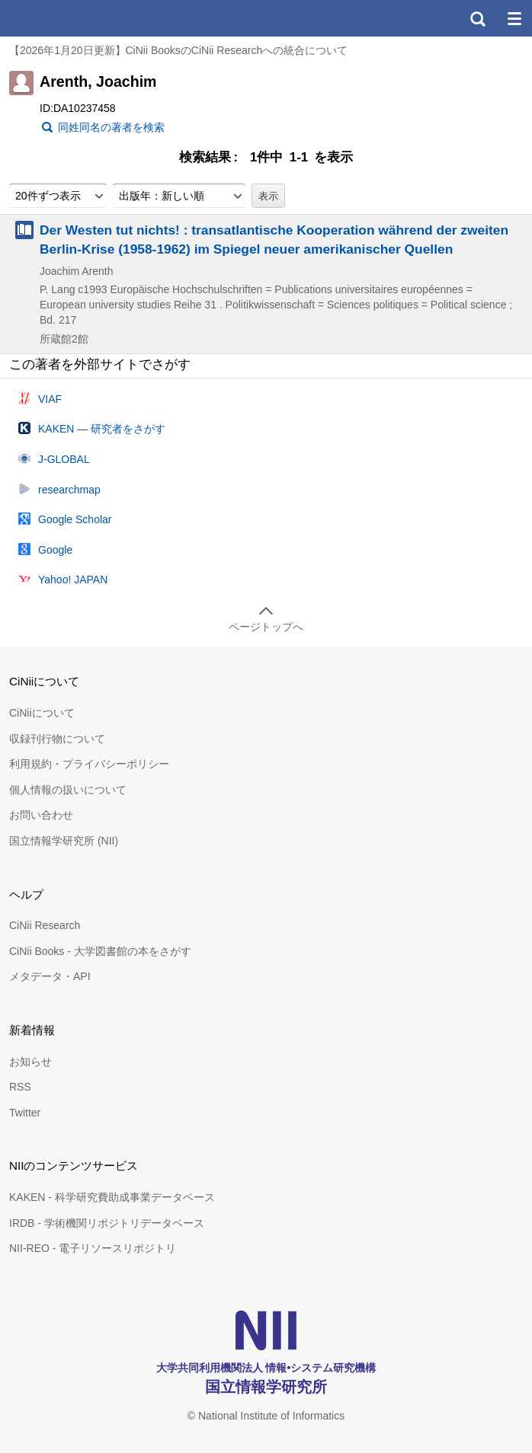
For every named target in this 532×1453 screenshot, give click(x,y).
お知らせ (30, 1061)
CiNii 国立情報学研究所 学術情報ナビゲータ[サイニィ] (67, 18)
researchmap (69, 490)
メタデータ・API (50, 976)
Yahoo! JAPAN (72, 579)
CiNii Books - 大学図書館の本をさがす (100, 951)
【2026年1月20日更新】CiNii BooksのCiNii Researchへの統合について (178, 50)
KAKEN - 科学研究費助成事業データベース (112, 1197)
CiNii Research (44, 925)
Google (55, 550)
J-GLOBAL (64, 459)
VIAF (50, 399)
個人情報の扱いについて (68, 790)
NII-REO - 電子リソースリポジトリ (92, 1248)
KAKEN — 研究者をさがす (101, 429)
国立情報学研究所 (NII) (63, 841)
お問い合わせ (41, 815)
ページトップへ (266, 627)
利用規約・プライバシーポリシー (89, 764)
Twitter (24, 1113)
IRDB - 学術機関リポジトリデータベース (106, 1223)
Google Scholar (75, 519)
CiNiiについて (42, 713)
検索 (477, 18)
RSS (20, 1087)
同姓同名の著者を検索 (111, 127)
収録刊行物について (57, 739)
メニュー (513, 18)
